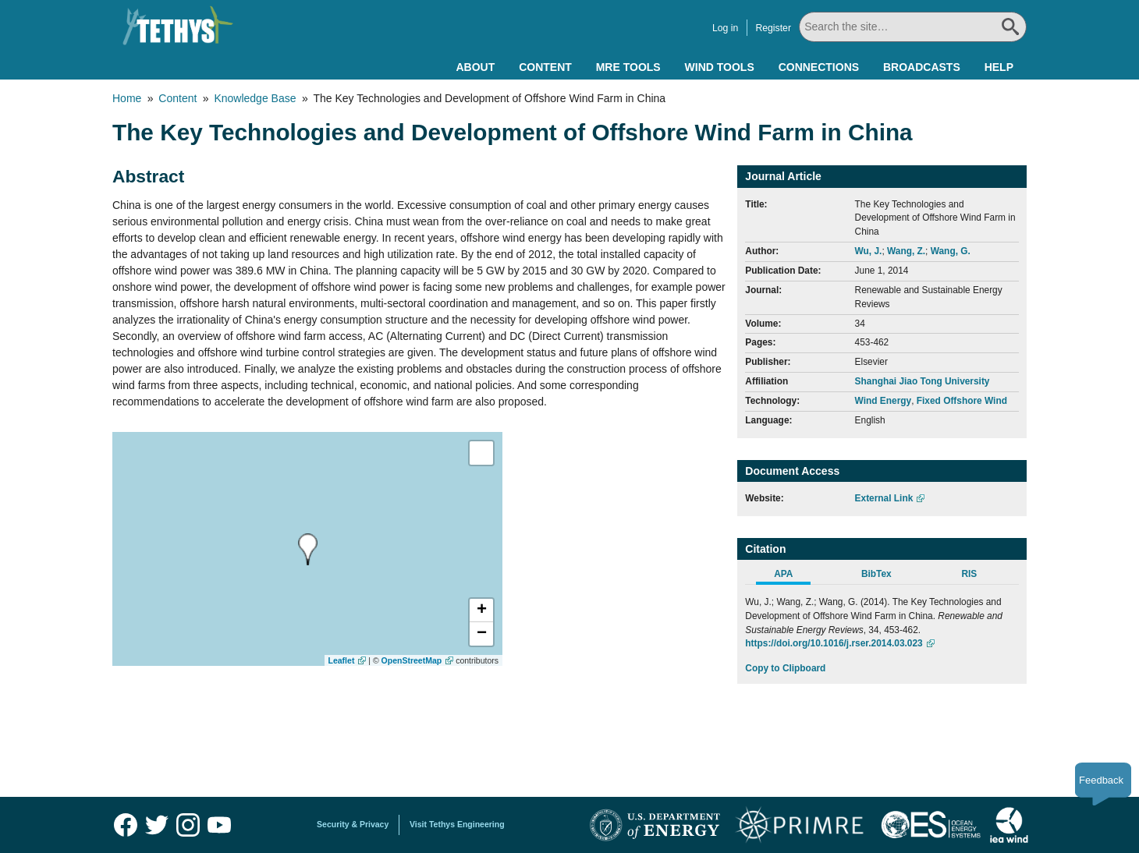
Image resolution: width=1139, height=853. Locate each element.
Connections (819, 67)
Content (545, 67)
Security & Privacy (353, 824)
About (475, 67)
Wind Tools (719, 67)
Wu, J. (868, 251)
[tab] (791, 576)
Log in (725, 28)
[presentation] (308, 549)
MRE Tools (628, 67)
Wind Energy (883, 400)
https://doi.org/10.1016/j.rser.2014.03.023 (833, 643)
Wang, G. (950, 251)
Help (999, 67)
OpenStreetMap (411, 660)
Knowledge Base (255, 98)
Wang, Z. (906, 251)
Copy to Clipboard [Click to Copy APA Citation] (785, 668)
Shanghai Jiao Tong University (922, 381)
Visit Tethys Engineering (457, 824)
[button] (481, 610)
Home (126, 98)
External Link (884, 498)
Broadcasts (921, 67)
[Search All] (913, 27)
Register (773, 28)
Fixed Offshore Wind (962, 400)
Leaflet (341, 660)
